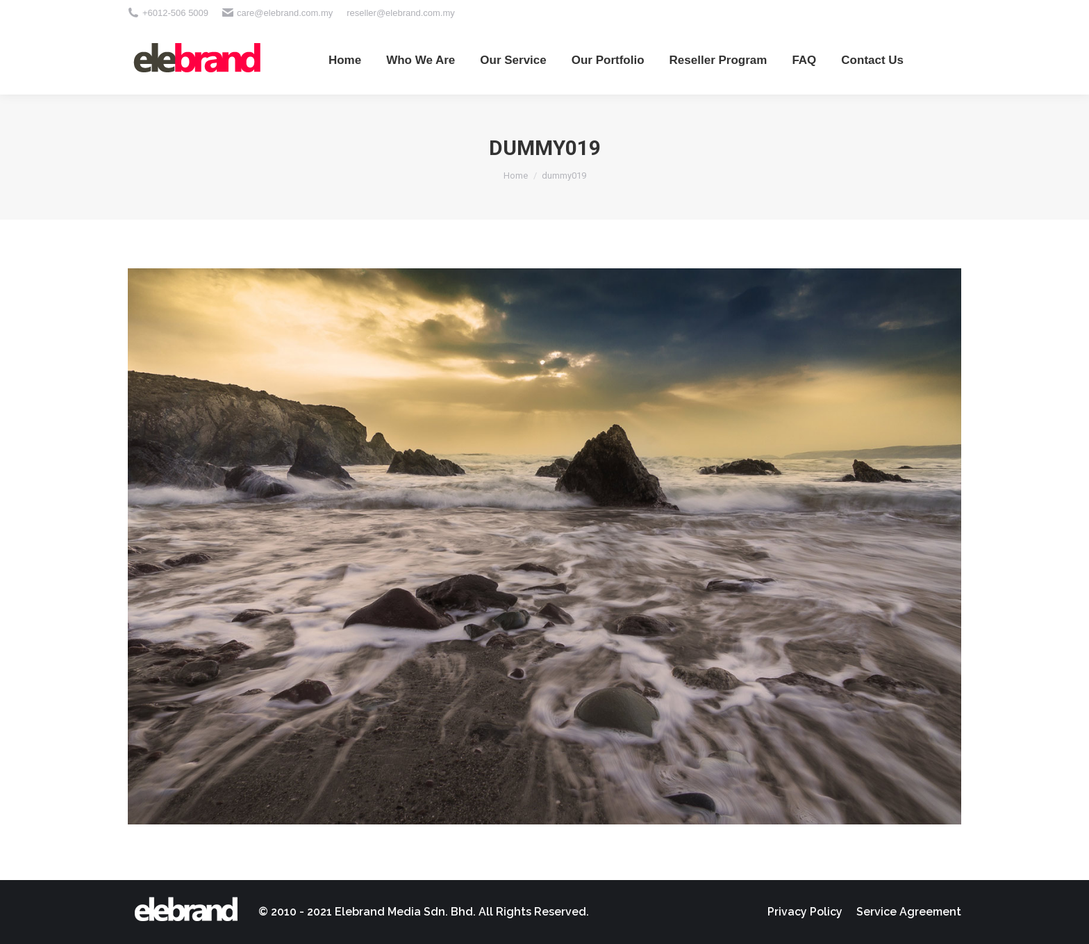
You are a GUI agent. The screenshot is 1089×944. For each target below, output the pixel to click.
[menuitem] (345, 60)
